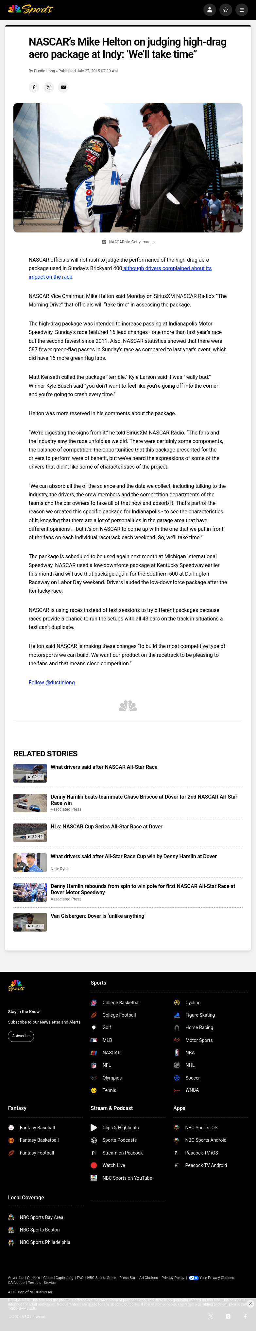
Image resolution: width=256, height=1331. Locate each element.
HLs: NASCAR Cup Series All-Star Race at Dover (106, 826)
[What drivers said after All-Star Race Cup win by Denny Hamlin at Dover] (30, 862)
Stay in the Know (24, 1011)
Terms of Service (42, 1283)
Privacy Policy (173, 1278)
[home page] (30, 10)
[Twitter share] (48, 87)
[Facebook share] (34, 87)
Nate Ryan (60, 869)
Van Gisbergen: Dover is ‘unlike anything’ (98, 916)
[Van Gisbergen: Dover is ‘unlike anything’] (30, 922)
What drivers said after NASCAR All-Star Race (104, 767)
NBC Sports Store (101, 1278)
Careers (33, 1278)
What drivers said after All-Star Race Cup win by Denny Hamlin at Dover (134, 856)
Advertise (16, 1278)
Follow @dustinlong (52, 682)
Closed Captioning (58, 1278)
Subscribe (21, 1036)
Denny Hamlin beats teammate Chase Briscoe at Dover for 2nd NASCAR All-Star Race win (144, 800)
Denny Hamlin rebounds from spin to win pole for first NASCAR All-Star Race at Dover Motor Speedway (143, 889)
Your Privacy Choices (217, 1278)
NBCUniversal (41, 1292)
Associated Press (66, 809)
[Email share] (63, 87)
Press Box (127, 1278)
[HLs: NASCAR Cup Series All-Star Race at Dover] (30, 832)
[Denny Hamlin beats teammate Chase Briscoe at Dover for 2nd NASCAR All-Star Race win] (30, 803)
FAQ (80, 1278)
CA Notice (16, 1283)
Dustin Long (44, 71)
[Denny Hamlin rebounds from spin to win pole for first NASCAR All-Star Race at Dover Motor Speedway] (30, 892)
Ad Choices (148, 1278)
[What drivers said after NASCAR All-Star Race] (30, 773)
